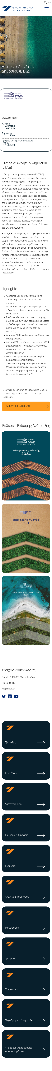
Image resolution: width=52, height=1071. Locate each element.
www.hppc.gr (10, 118)
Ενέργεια (10, 866)
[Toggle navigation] (46, 9)
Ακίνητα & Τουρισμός (17, 897)
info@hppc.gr (8, 689)
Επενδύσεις (11, 773)
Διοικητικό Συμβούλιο (18, 406)
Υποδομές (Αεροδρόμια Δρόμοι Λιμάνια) (18, 1050)
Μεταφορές (12, 928)
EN (49, 3)
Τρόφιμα (10, 959)
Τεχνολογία (11, 989)
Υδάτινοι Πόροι (13, 804)
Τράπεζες (10, 742)
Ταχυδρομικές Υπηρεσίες (19, 1020)
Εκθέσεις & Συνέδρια (17, 835)
